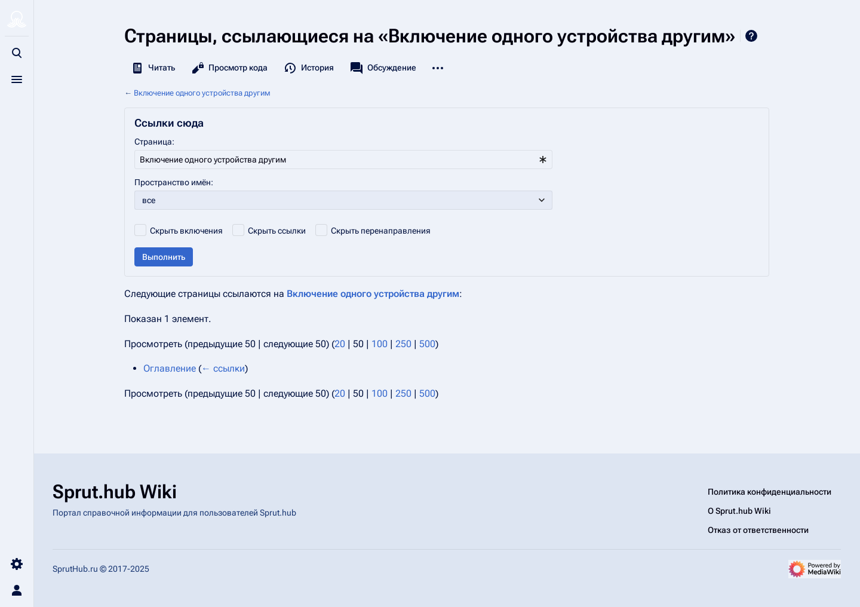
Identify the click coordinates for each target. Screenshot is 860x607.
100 (379, 344)
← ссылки (223, 368)
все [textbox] (148, 200)
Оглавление (169, 368)
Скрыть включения (186, 230)
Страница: (154, 141)
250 (403, 344)
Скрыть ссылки (277, 230)
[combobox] (343, 159)
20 (339, 344)
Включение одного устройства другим (202, 92)
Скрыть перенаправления (381, 230)
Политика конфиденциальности (769, 491)
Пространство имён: (173, 182)
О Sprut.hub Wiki (739, 511)
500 (427, 344)
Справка (751, 36)
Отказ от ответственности (758, 530)
